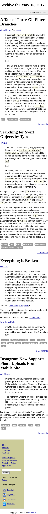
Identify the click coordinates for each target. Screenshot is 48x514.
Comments (43, 124)
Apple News (6, 466)
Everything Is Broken (19, 260)
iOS (12, 244)
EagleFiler (11, 495)
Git (3, 119)
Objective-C (28, 244)
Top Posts (5, 453)
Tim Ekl (3, 143)
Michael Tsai (32, 512)
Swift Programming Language (12, 247)
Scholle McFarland (8, 322)
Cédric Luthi (35, 317)
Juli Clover (5, 374)
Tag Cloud (6, 450)
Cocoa (4, 244)
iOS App (22, 425)
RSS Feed (6, 460)
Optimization (13, 119)
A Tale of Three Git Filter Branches (22, 21)
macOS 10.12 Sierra (30, 343)
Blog (4, 445)
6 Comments (42, 351)
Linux (11, 343)
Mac (18, 244)
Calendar (41, 340)
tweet (18, 30)
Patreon (5, 480)
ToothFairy (11, 504)
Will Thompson (16, 305)
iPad (31, 425)
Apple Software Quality (19, 340)
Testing (43, 343)
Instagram (5, 425)
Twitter (13, 463)
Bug (33, 340)
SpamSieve (11, 499)
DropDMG (11, 490)
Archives (5, 448)
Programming (25, 119)
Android (5, 340)
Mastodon (5, 463)
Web (3, 346)
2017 (40, 5)
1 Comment (42, 252)
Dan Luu (4, 267)
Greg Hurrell (5, 30)
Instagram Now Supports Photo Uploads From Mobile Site (22, 363)
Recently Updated (8, 458)
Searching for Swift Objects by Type (17, 134)
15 (41, 12)
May (25, 5)
